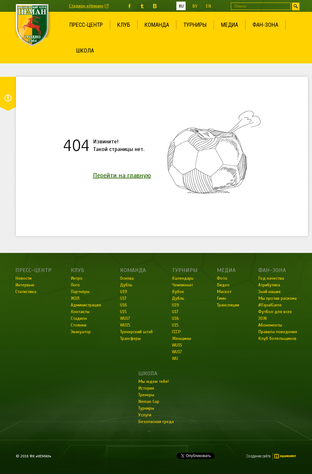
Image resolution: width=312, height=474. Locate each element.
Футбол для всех (275, 311)
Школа (85, 50)
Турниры (195, 24)
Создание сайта (258, 456)
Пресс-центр (86, 24)
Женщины (181, 338)
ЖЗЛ (75, 298)
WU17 (125, 318)
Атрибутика (269, 285)
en (208, 6)
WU (175, 358)
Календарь (183, 278)
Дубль (126, 285)
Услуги (144, 415)
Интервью (24, 285)
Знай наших (269, 291)
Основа (127, 278)
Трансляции (228, 305)
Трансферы (130, 338)
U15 (123, 311)
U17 (123, 298)
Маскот (224, 291)
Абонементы (270, 325)
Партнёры (80, 291)
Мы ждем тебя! (153, 381)
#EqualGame (270, 305)
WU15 (125, 325)
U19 (123, 291)
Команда (157, 24)
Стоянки (78, 325)
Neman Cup (148, 401)
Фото (222, 278)
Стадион (79, 318)
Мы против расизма (277, 298)
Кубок (178, 291)
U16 (123, 305)
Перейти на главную (122, 175)
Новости (23, 278)
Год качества (271, 278)
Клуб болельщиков (277, 338)
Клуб (123, 24)
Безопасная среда (156, 421)
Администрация (86, 305)
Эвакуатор (81, 331)
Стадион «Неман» (86, 6)
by (194, 6)
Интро (76, 278)
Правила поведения (277, 331)
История (146, 388)
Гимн (221, 298)
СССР (176, 331)
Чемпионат (182, 285)
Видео (223, 285)
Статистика (25, 291)
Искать (295, 6)
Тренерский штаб (136, 331)
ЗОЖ (262, 318)
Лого (75, 285)
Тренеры (146, 395)
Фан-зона (265, 24)
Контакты (80, 311)
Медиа (229, 24)
